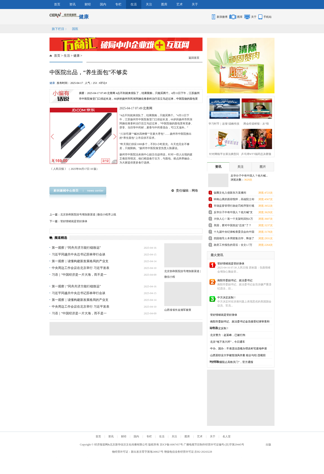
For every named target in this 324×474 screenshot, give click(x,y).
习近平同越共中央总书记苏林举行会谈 (78, 254)
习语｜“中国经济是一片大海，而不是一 (79, 274)
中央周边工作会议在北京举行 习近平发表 (80, 268)
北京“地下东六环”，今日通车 (227, 341)
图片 (263, 166)
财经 (88, 4)
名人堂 (227, 436)
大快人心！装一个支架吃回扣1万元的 (233, 219)
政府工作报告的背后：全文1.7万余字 (233, 245)
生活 (133, 4)
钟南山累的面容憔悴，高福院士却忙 (234, 200)
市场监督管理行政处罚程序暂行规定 (234, 206)
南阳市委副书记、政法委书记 (234, 280)
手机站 (267, 16)
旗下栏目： (60, 29)
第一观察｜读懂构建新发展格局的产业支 (80, 261)
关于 (195, 4)
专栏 (118, 4)
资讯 (72, 4)
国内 (103, 4)
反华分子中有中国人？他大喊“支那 (233, 213)
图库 (164, 4)
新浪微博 (222, 16)
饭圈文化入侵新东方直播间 (230, 192)
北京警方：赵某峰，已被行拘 (227, 335)
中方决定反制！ (226, 297)
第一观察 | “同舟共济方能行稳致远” (76, 247)
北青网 (147, 108)
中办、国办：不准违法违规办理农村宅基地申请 (238, 348)
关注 (149, 4)
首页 (57, 4)
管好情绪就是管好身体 (73, 221)
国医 (75, 29)
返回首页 (194, 57)
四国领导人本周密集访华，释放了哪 (234, 239)
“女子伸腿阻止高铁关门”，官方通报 (231, 362)
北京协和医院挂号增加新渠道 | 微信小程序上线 (88, 214)
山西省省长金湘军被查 (177, 309)
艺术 (179, 4)
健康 (76, 55)
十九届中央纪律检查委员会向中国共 (234, 232)
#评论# (103, 83)
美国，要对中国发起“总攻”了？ (232, 225)
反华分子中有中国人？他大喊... (249, 175)
